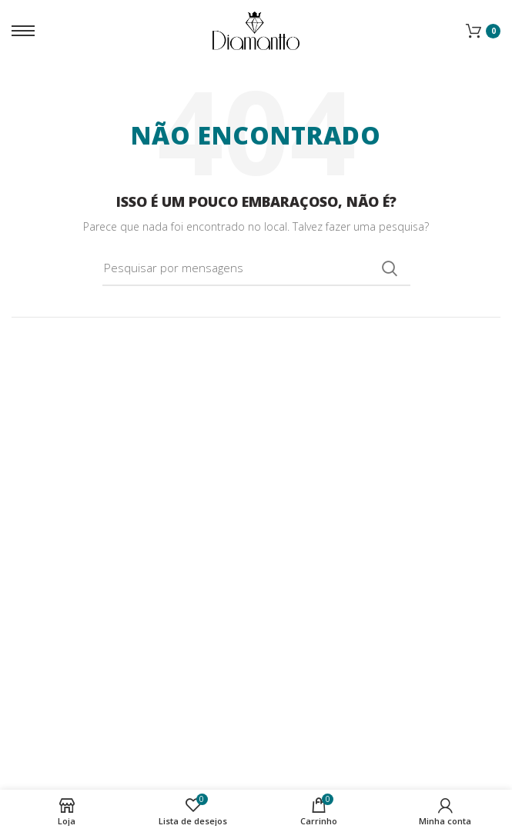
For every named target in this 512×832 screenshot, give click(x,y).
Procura (389, 268)
